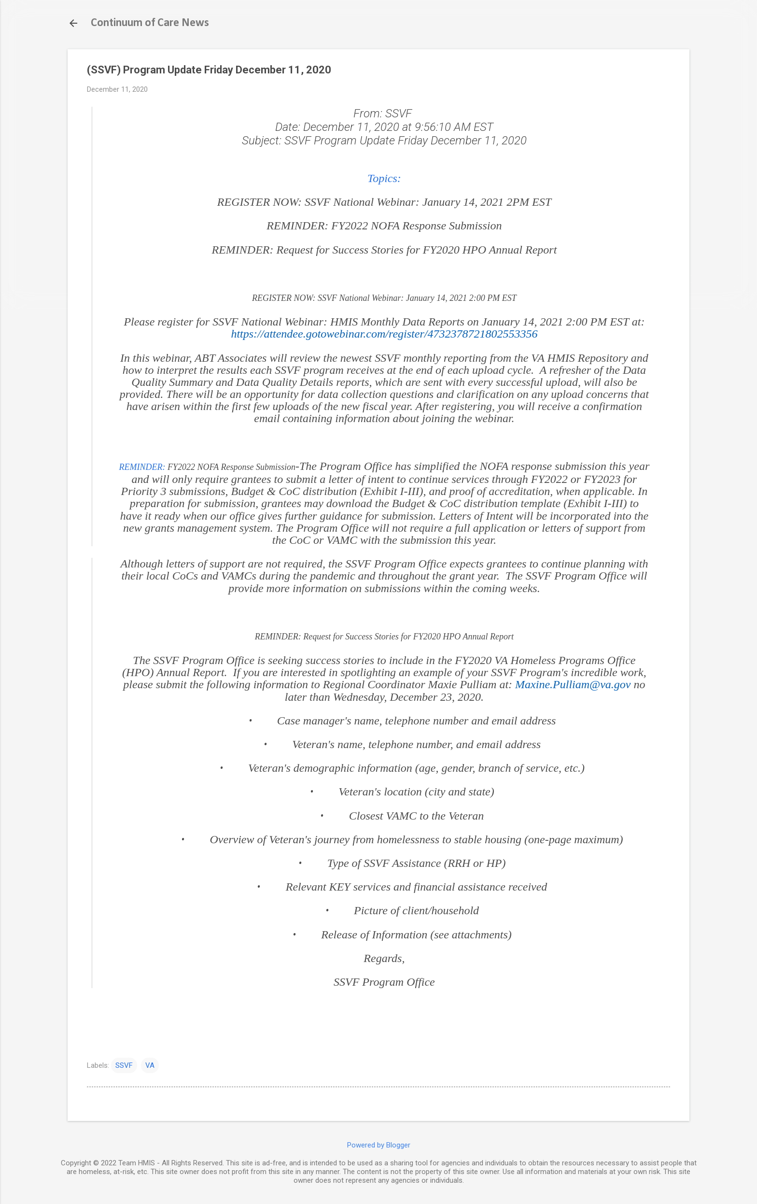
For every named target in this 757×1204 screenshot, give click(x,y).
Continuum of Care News (150, 23)
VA (149, 1065)
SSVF (124, 1065)
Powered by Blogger (378, 1145)
